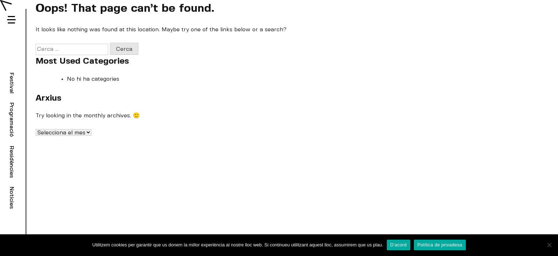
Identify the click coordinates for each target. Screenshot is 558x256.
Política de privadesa (439, 244)
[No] (549, 245)
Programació (11, 119)
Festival (11, 83)
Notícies (11, 198)
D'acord (398, 244)
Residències (11, 162)
